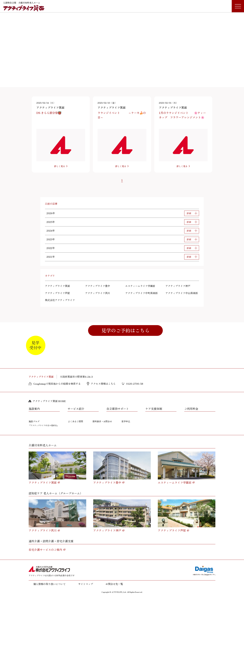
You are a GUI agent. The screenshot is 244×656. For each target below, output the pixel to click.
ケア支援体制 (153, 467)
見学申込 (125, 479)
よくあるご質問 (75, 479)
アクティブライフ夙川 (97, 293)
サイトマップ (85, 642)
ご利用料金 (191, 467)
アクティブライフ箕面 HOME (49, 459)
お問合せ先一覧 (114, 642)
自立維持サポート (117, 467)
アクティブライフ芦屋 (57, 293)
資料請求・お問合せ (102, 479)
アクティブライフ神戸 (177, 286)
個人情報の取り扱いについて (49, 642)
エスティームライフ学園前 (140, 286)
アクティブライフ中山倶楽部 (181, 293)
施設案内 (34, 467)
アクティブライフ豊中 (97, 286)
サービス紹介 (76, 467)
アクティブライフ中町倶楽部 (141, 293)
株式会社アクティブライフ (60, 300)
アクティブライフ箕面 (57, 286)
